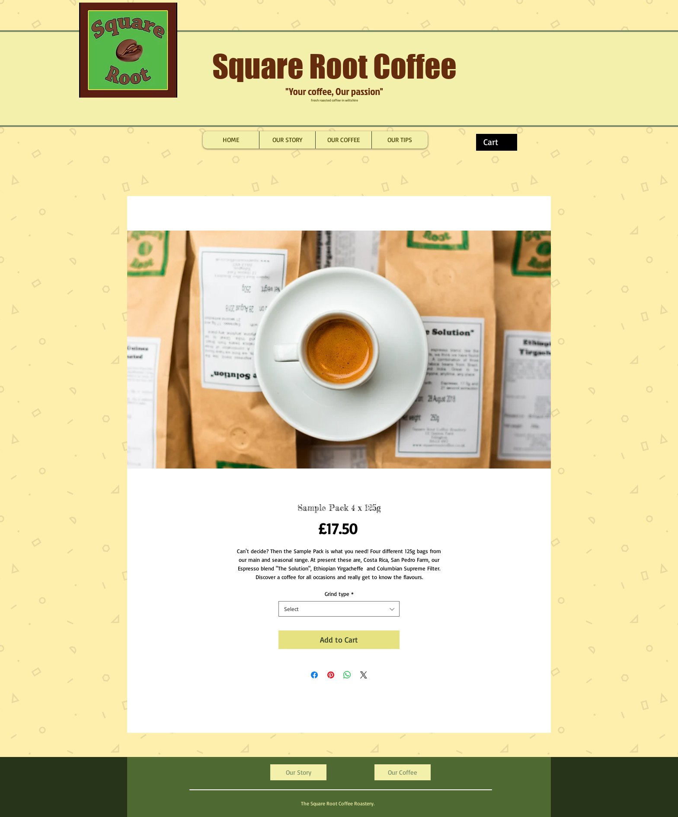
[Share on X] (363, 675)
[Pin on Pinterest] (331, 675)
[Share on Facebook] (314, 675)
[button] (498, 142)
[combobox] (339, 609)
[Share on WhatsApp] (347, 675)
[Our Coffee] (402, 772)
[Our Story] (298, 772)
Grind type (339, 593)
